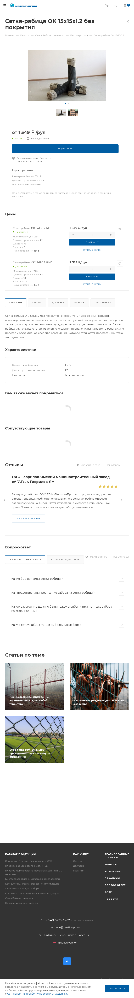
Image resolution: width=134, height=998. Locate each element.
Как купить (81, 854)
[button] (65, 103)
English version (67, 942)
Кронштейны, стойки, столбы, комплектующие (32, 883)
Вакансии (112, 878)
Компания (113, 871)
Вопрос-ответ (115, 885)
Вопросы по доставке (65, 559)
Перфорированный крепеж (21, 903)
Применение (103, 302)
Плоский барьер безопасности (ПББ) (26, 865)
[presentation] (4, 500)
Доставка (58, 302)
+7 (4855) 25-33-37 (58, 920)
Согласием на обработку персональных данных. (37, 993)
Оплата (37, 302)
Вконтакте (67, 961)
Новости (111, 898)
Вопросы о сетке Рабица (25, 559)
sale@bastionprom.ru (69, 927)
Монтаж (79, 302)
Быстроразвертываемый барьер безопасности (32, 878)
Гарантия (78, 870)
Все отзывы (113, 465)
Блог (108, 892)
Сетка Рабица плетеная (19, 898)
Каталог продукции (20, 854)
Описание (15, 302)
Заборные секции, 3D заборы (22, 888)
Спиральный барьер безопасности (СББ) (29, 861)
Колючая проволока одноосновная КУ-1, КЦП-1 (32, 893)
